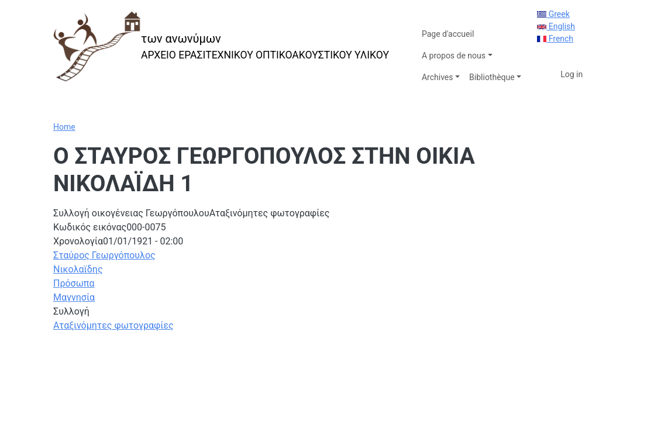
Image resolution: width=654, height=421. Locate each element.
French (555, 38)
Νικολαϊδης (77, 269)
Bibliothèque (492, 77)
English (556, 26)
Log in (571, 74)
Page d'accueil (448, 34)
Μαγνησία (74, 297)
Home (64, 127)
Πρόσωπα (73, 283)
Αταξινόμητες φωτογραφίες (113, 325)
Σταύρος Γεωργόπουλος (104, 255)
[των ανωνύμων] (221, 46)
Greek (553, 14)
